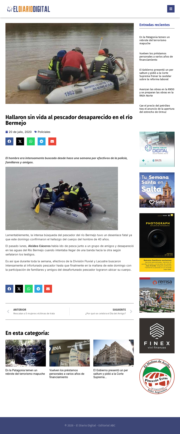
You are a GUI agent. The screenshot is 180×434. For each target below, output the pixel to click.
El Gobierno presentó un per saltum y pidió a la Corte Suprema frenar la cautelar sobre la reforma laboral (156, 74)
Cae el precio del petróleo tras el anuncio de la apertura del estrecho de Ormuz (156, 109)
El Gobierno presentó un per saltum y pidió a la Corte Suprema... (110, 374)
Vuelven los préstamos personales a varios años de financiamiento (66, 374)
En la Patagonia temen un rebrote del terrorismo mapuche (25, 372)
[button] (9, 141)
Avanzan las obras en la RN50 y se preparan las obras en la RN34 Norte (156, 92)
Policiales (44, 132)
